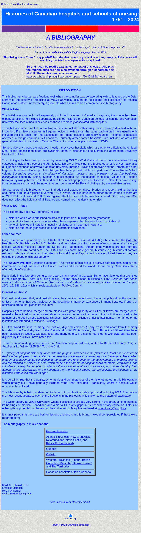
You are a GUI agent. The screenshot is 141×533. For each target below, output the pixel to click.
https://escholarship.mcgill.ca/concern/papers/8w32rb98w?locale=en (69, 76)
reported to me (11, 417)
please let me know (41, 305)
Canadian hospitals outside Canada (68, 472)
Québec (51, 448)
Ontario (50, 454)
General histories (57, 431)
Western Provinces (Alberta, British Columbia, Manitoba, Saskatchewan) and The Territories (69, 463)
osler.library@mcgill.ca (112, 408)
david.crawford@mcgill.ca (16, 493)
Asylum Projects (20, 262)
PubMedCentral (72, 285)
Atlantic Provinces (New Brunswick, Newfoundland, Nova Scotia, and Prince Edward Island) (68, 440)
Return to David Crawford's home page (20, 4)
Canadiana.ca (44, 333)
